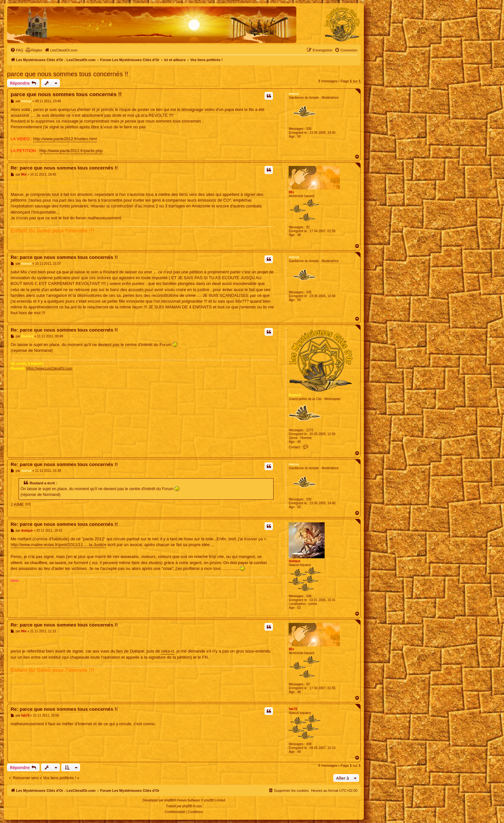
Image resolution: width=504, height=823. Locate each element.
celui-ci (167, 651)
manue (294, 94)
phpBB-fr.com (192, 806)
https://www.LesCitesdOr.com (49, 368)
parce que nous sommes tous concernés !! (67, 74)
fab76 (293, 709)
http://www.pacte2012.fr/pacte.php (71, 150)
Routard (295, 395)
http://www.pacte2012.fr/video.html (65, 138)
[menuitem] (16, 50)
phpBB (169, 800)
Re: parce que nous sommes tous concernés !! (64, 167)
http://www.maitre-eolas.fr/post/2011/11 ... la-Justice (58, 544)
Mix (291, 192)
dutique (294, 561)
